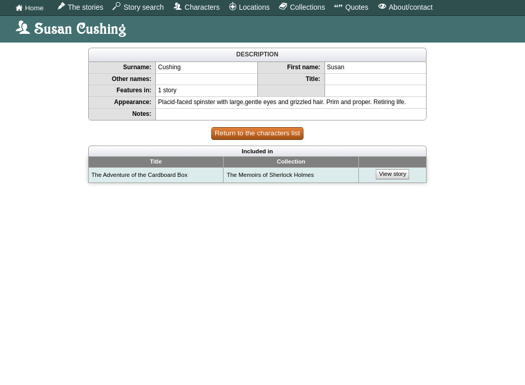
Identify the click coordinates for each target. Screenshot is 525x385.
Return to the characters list (257, 133)
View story (392, 174)
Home (29, 8)
